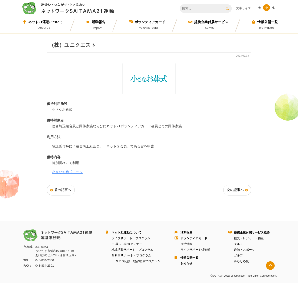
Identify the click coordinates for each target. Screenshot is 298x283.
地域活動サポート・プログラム (132, 249)
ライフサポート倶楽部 (195, 249)
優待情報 (186, 244)
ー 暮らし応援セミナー (127, 244)
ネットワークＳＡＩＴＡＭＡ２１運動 (69, 8)
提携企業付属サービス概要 (252, 232)
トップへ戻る (270, 265)
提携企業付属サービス (211, 22)
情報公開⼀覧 (267, 22)
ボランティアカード (150, 22)
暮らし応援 (241, 261)
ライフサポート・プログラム (131, 238)
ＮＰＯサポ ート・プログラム (131, 255)
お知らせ (186, 263)
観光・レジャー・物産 (249, 238)
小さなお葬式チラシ (67, 172)
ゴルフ (238, 255)
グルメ (238, 244)
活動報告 (98, 22)
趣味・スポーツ (244, 249)
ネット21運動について (45, 22)
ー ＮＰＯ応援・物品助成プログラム (136, 261)
